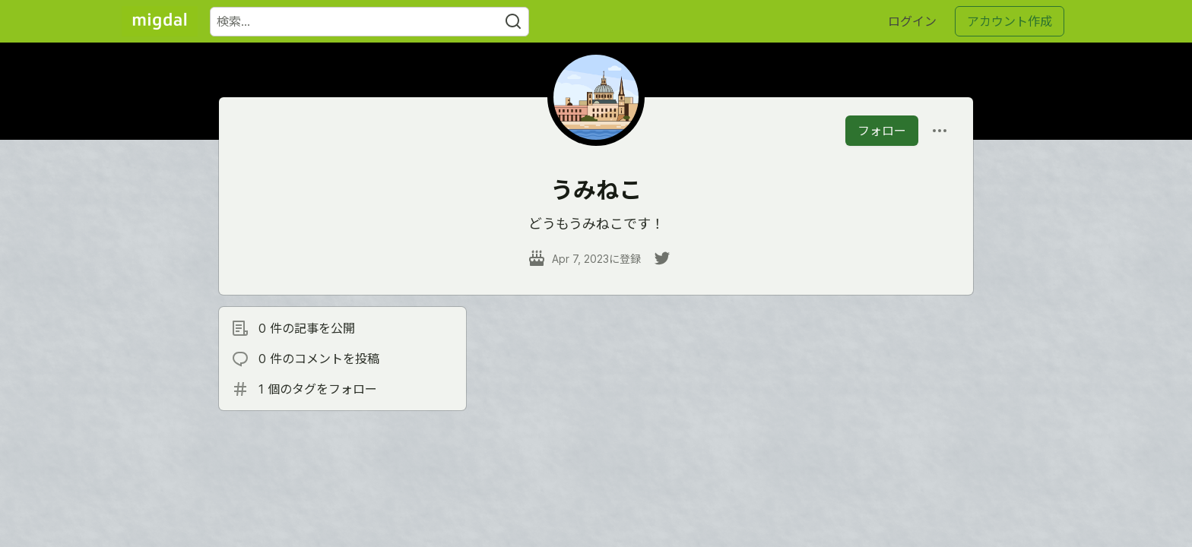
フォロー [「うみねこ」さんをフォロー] (882, 130)
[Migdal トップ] (160, 21)
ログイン (912, 21)
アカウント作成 (1009, 21)
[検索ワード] (369, 21)
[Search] (513, 22)
